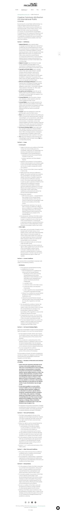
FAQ (38, 9)
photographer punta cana (23, 14)
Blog (32, 9)
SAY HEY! (44, 9)
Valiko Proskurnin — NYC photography (37, 506)
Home (16, 9)
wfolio (32, 510)
